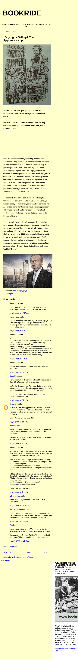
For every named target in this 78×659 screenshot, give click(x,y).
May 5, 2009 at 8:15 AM (19, 331)
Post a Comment (10, 547)
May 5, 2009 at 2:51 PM (19, 400)
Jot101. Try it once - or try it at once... (65, 572)
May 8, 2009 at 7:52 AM (19, 521)
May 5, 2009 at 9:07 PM (19, 422)
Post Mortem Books (17, 509)
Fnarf (12, 525)
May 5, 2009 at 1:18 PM (19, 359)
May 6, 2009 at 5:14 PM (19, 492)
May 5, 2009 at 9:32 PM (19, 444)
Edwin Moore (15, 496)
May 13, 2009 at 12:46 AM (20, 541)
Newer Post (8, 552)
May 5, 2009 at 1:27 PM (19, 372)
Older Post (48, 552)
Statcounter (5, 560)
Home (28, 552)
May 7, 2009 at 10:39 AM (19, 506)
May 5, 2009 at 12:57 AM (19, 313)
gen (11, 294)
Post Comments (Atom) (23, 557)
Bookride (22, 13)
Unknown (13, 404)
